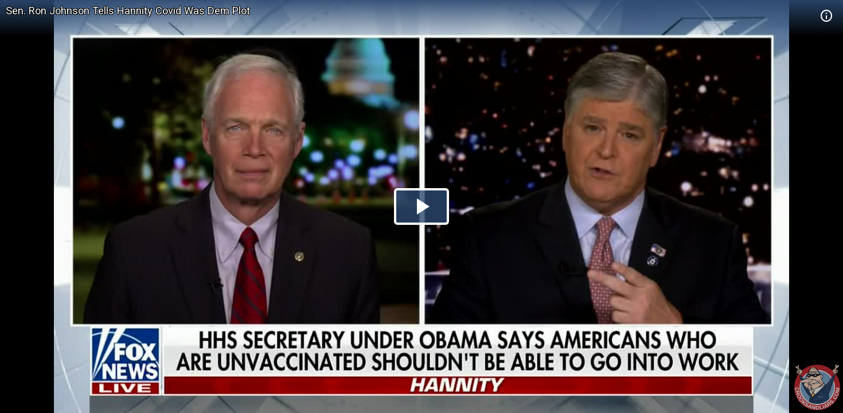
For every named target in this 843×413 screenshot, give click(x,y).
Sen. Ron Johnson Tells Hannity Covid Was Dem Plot (128, 11)
